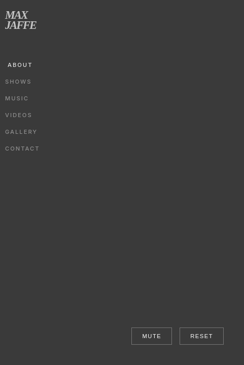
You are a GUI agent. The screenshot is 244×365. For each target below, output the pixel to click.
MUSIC (17, 98)
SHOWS (18, 81)
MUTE (151, 336)
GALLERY (21, 131)
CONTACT (22, 148)
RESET (201, 336)
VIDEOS (18, 115)
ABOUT (20, 64)
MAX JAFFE (20, 20)
